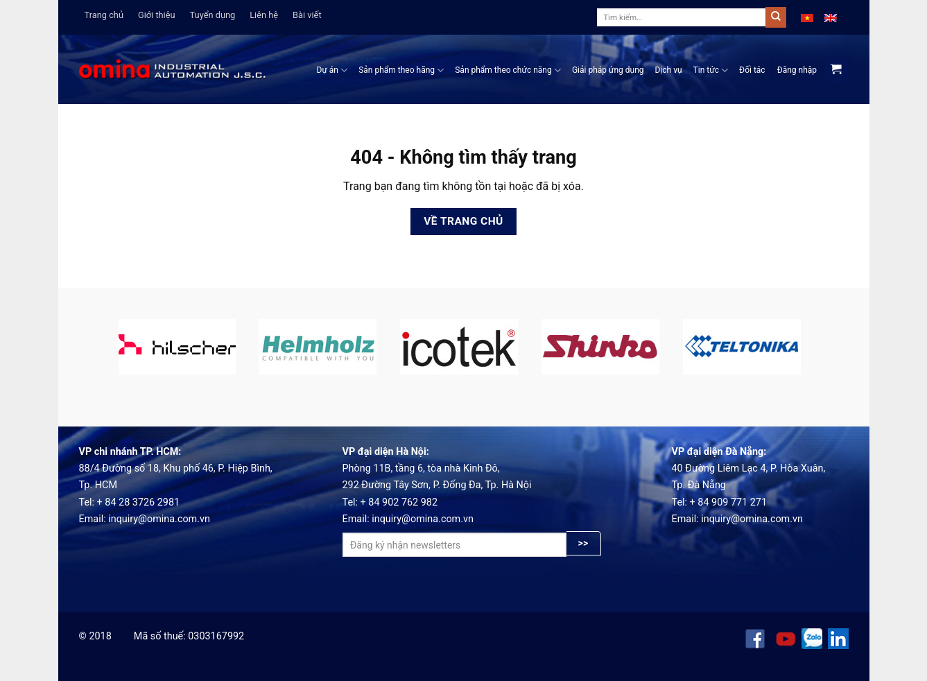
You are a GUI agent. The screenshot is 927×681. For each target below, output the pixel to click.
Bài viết (307, 15)
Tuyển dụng (213, 15)
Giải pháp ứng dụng (608, 70)
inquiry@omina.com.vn (159, 519)
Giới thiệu (156, 15)
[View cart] (835, 70)
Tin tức (711, 70)
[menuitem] (807, 17)
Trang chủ (104, 15)
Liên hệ (264, 15)
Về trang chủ (463, 221)
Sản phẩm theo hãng (401, 70)
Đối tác (752, 70)
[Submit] (775, 17)
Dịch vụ (668, 70)
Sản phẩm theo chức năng (508, 70)
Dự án (332, 70)
